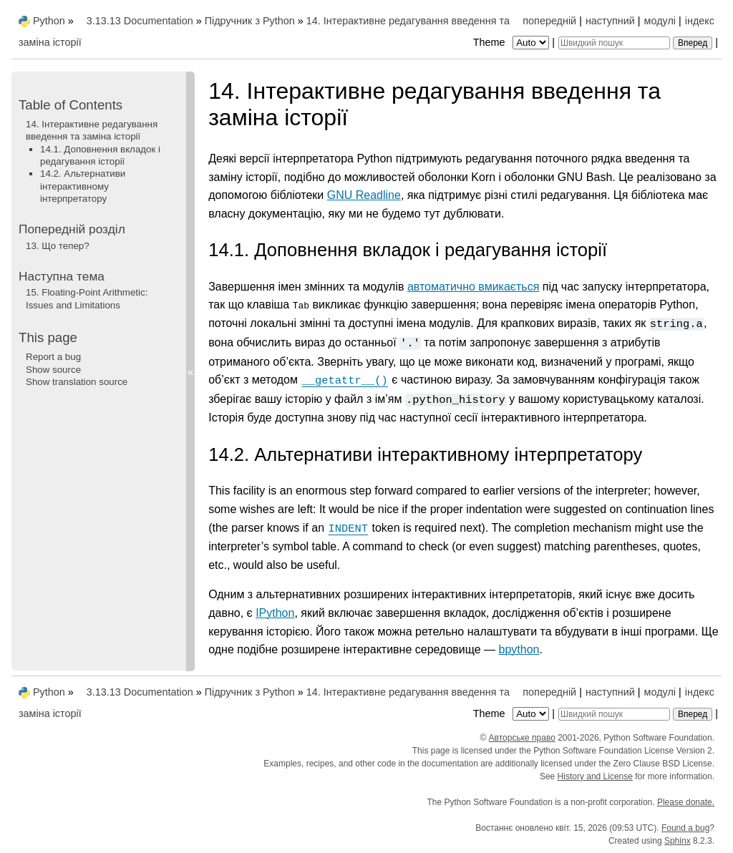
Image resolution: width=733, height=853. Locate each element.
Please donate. (685, 801)
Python (49, 20)
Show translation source (76, 381)
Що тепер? (57, 245)
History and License (595, 776)
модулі (660, 20)
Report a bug (53, 356)
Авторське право (522, 737)
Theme (512, 42)
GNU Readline (364, 195)
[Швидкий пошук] (614, 42)
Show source (53, 369)
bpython (519, 649)
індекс (699, 20)
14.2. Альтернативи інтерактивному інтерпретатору (82, 186)
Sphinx (677, 840)
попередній (549, 20)
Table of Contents (70, 104)
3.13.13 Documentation (140, 20)
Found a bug (685, 827)
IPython (275, 613)
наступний (610, 20)
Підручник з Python (250, 20)
